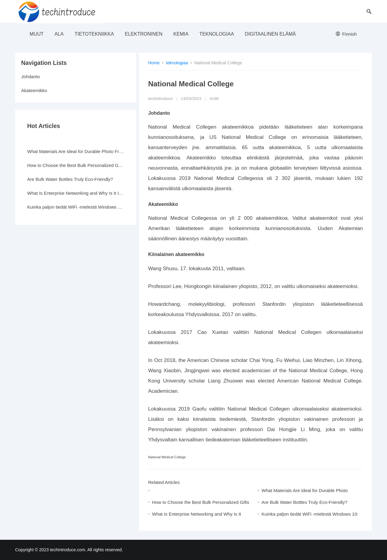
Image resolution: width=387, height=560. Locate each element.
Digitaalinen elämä (270, 34)
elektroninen (143, 34)
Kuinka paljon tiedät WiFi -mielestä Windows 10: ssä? (75, 207)
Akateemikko (34, 90)
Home (154, 62)
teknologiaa (216, 34)
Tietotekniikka (94, 34)
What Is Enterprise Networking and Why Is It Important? (75, 193)
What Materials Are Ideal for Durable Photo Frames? (75, 151)
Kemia (180, 34)
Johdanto (30, 76)
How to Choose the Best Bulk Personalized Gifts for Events (75, 165)
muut (37, 34)
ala (58, 34)
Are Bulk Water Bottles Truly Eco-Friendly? (304, 502)
